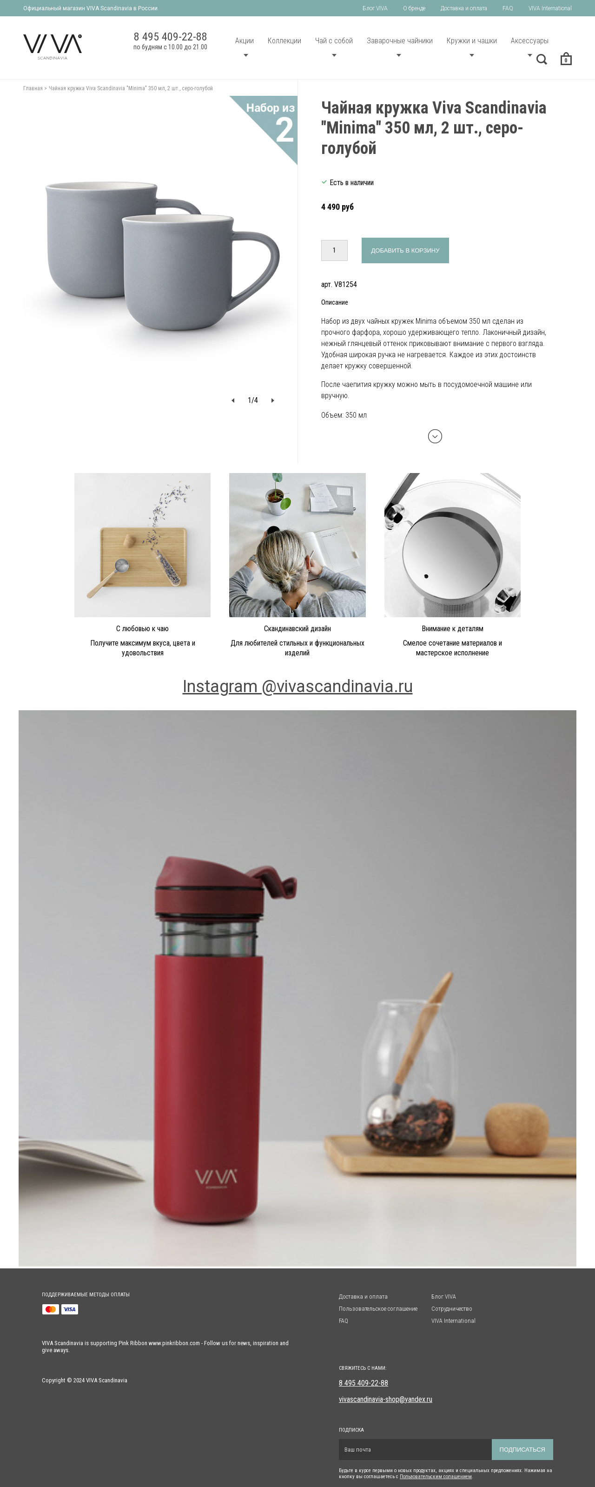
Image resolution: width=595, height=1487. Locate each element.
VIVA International (550, 8)
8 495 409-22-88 (363, 1383)
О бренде (414, 8)
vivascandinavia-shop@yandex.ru (385, 1399)
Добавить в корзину (405, 250)
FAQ (507, 8)
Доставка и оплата (464, 8)
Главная (33, 88)
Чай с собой (334, 40)
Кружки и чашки (472, 40)
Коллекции (284, 40)
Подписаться (522, 1449)
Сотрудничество (451, 1308)
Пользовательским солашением (436, 1477)
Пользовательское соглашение (378, 1308)
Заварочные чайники (400, 40)
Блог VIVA (375, 8)
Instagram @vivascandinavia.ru (298, 686)
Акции (244, 40)
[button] (232, 400)
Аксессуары (530, 40)
